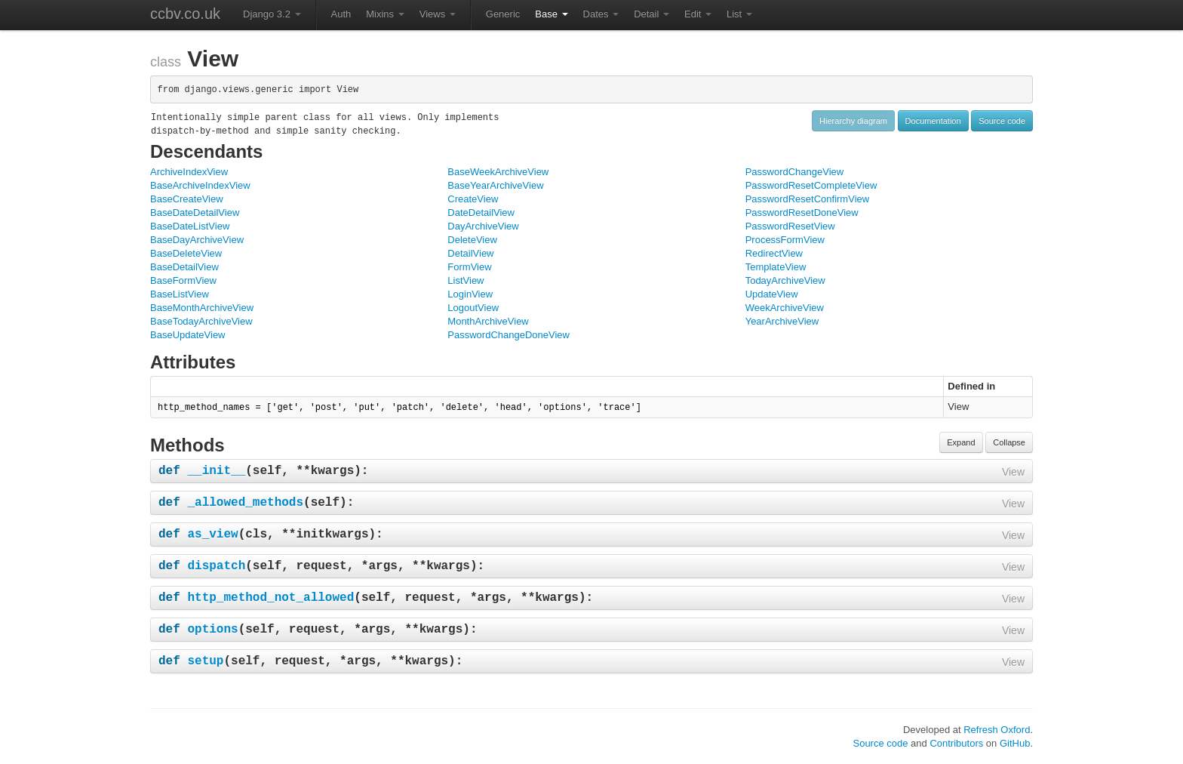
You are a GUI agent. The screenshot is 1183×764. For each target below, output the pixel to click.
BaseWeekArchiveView (497, 171)
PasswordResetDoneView (802, 212)
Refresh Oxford (996, 729)
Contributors (956, 743)
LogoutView (473, 307)
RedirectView (774, 253)
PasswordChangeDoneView (508, 334)
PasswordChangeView (794, 171)
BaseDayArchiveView (197, 239)
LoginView (470, 294)
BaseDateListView (189, 226)
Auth (341, 14)
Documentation (933, 120)
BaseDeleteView (186, 253)
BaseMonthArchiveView (202, 307)
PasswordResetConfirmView (807, 199)
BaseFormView (183, 280)
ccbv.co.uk (185, 13)
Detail (651, 14)
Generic (503, 14)
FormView (469, 267)
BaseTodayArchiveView (201, 321)
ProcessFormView (785, 239)
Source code (1002, 120)
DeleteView (472, 239)
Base (551, 14)
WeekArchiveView (784, 307)
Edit (697, 14)
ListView (465, 280)
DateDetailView (481, 212)
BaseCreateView (186, 199)
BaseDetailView (184, 267)
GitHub (1015, 743)
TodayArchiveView (785, 280)
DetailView (470, 253)
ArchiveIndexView (189, 171)
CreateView (472, 199)
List (739, 14)
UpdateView (771, 294)
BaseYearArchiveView (495, 185)
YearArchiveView (782, 321)
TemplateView (776, 267)
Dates (601, 14)
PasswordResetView (790, 226)
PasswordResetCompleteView (811, 185)
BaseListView (179, 294)
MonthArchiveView (487, 321)
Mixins (385, 14)
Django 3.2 (272, 14)
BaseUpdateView (188, 334)
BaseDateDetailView (194, 212)
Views (437, 14)
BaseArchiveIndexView (200, 185)
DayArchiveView (482, 226)
